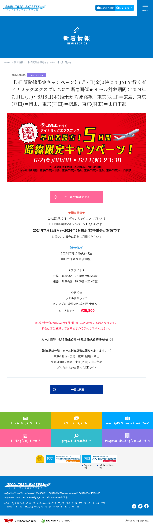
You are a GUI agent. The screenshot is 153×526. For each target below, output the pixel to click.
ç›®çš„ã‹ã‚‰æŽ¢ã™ (76, 441)
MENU (145, 9)
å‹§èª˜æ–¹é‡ (88, 467)
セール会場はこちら (77, 197)
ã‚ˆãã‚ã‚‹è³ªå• (76, 423)
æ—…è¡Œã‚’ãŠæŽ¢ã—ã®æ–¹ (127, 423)
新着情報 (18, 62)
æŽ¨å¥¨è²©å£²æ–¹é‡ (107, 467)
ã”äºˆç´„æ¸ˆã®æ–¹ (25, 441)
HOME (6, 62)
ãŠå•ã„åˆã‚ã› (25, 423)
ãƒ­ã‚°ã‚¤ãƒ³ (125, 7)
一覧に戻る (77, 389)
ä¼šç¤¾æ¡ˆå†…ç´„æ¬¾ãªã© (128, 441)
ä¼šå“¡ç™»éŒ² (106, 7)
